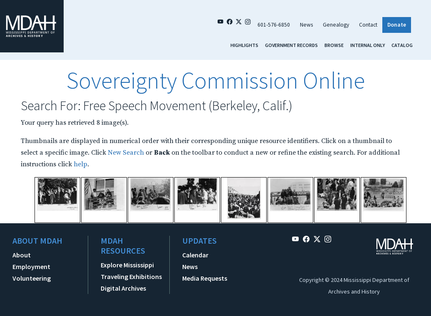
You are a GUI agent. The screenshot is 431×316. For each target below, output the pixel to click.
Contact (368, 24)
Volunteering (31, 278)
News (306, 24)
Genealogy (336, 24)
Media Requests (204, 278)
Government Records (291, 45)
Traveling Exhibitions (131, 276)
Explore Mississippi (127, 265)
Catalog (402, 45)
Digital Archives (123, 288)
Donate (396, 24)
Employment (31, 266)
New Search (126, 152)
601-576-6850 (274, 24)
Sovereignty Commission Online (215, 80)
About (21, 255)
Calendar (195, 255)
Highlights (244, 45)
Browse (334, 45)
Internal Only (367, 45)
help (80, 164)
